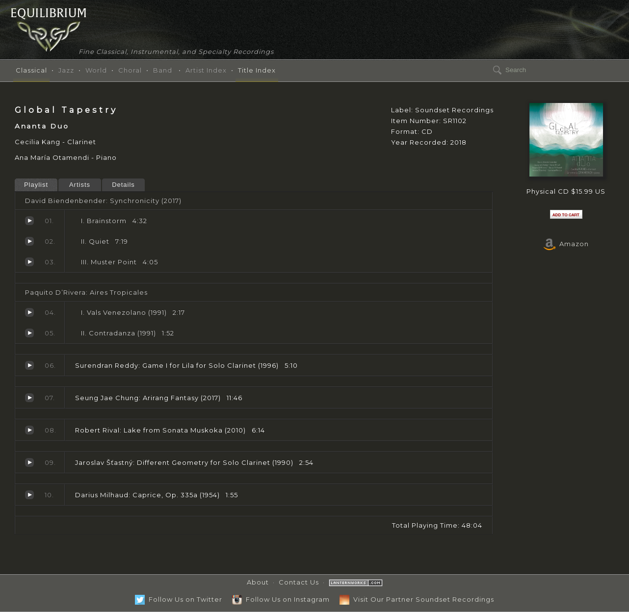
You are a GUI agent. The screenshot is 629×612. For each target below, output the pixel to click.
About (258, 582)
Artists (79, 184)
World (96, 70)
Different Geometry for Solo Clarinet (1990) (29, 462)
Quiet (29, 241)
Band (162, 70)
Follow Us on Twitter (178, 599)
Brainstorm (29, 220)
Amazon (566, 244)
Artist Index (206, 70)
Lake (29, 430)
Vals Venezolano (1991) (29, 312)
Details (123, 184)
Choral (130, 70)
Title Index (257, 70)
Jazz (66, 70)
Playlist (36, 184)
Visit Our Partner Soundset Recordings (417, 599)
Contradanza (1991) (29, 333)
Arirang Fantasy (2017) (29, 397)
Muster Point (29, 261)
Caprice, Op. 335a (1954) (29, 494)
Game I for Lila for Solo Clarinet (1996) (29, 365)
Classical (31, 70)
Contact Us (299, 582)
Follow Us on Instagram (281, 599)
